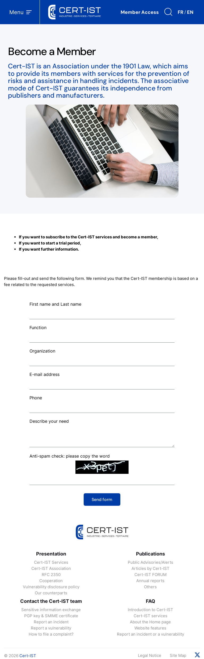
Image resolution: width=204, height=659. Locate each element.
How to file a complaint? (51, 634)
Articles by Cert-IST (150, 568)
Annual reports (150, 580)
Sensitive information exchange (51, 609)
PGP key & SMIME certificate (51, 615)
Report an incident (51, 621)
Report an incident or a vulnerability (150, 634)
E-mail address (44, 374)
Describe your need (49, 421)
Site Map (178, 655)
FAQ (150, 601)
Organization (42, 351)
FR (180, 12)
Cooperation (51, 580)
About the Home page (150, 621)
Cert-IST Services (51, 562)
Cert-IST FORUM (150, 574)
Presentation (51, 554)
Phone (35, 397)
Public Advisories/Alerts (150, 562)
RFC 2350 (51, 574)
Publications (150, 554)
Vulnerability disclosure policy (51, 586)
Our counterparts (51, 592)
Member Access (140, 12)
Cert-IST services (150, 615)
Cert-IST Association (51, 568)
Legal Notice (149, 655)
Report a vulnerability (51, 628)
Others (150, 586)
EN (190, 12)
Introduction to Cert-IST (150, 609)
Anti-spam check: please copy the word (69, 456)
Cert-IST (27, 655)
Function (37, 327)
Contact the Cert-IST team (51, 601)
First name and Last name (55, 304)
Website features (150, 628)
